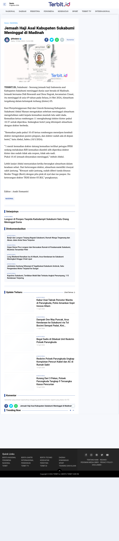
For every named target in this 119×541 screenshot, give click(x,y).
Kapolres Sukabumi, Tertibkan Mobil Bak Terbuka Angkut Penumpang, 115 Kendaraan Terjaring (38, 276)
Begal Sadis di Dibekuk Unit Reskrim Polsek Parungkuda (55, 341)
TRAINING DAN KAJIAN (67, 466)
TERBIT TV (86, 11)
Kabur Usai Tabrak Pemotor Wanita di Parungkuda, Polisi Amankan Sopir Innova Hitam (55, 303)
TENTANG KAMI (92, 460)
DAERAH (22, 11)
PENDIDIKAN (26, 463)
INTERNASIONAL (102, 11)
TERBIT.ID (43, 466)
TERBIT (5, 466)
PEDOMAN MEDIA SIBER (90, 462)
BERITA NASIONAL (9, 457)
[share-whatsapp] (57, 40)
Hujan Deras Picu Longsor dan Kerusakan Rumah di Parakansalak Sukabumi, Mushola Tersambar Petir (39, 248)
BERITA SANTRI (26, 457)
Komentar (70, 40)
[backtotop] (59, 471)
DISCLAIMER (96, 465)
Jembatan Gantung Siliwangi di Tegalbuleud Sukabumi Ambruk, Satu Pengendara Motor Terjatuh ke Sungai (35, 267)
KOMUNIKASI (64, 460)
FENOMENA (49, 11)
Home (6, 23)
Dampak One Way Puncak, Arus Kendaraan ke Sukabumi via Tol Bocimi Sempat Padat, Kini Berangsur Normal (52, 322)
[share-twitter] (52, 40)
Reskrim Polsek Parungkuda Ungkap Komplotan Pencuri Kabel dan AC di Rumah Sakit (55, 361)
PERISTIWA (35, 11)
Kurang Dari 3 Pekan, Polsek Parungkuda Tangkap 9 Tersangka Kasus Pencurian (54, 381)
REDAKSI (103, 460)
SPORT (75, 11)
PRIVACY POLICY (106, 462)
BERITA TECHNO (46, 457)
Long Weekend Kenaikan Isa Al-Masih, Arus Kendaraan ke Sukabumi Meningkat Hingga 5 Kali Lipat (35, 258)
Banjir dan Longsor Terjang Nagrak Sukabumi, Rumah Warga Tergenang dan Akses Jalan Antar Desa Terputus (38, 239)
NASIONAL (10, 11)
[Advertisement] (98, 33)
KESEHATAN (63, 11)
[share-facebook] (46, 40)
